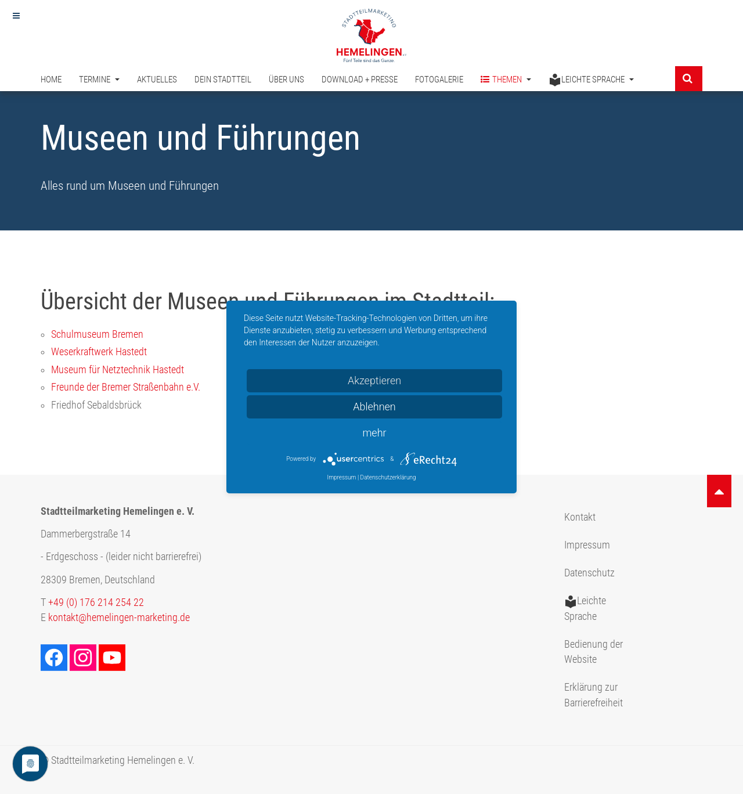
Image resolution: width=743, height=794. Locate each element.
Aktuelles (157, 80)
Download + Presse (360, 80)
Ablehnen (374, 406)
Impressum (587, 545)
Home (51, 80)
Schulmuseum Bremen (97, 334)
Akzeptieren (374, 380)
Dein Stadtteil (222, 80)
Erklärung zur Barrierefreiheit (593, 694)
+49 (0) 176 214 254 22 (96, 602)
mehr (374, 433)
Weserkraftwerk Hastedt (99, 352)
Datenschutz (589, 573)
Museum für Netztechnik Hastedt (117, 370)
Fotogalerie (439, 80)
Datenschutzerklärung (388, 477)
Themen (506, 80)
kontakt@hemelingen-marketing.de (119, 617)
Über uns (286, 80)
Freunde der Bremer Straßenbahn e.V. (125, 387)
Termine (99, 80)
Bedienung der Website (593, 651)
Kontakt (580, 517)
